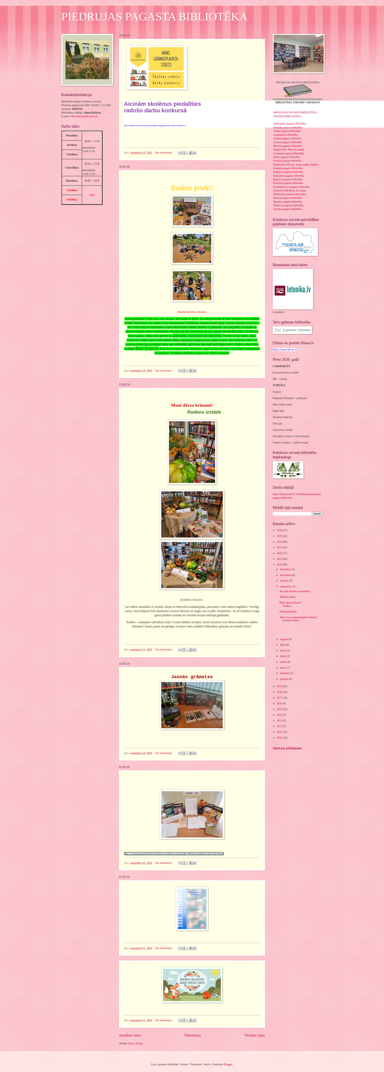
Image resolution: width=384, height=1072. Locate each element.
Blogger (228, 1064)
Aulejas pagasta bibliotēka (287, 138)
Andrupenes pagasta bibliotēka (289, 123)
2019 (280, 686)
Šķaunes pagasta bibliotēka (287, 201)
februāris (285, 673)
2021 (280, 559)
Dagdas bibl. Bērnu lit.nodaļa (288, 149)
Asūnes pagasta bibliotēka (287, 131)
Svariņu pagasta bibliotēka (287, 209)
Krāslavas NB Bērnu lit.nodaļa (289, 190)
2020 (280, 564)
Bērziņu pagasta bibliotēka (287, 145)
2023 (280, 547)
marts (283, 667)
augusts (284, 639)
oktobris (284, 580)
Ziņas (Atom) (135, 1043)
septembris (286, 586)
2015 (280, 709)
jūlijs (283, 644)
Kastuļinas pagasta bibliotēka (288, 175)
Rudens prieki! (287, 596)
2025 (280, 536)
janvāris (284, 679)
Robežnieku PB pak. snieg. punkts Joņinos (295, 164)
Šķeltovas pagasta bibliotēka (288, 205)
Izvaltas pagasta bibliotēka (287, 160)
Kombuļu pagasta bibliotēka (288, 183)
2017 (280, 697)
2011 (280, 732)
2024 (280, 541)
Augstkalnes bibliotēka (285, 134)
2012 (280, 726)
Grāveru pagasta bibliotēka (287, 142)
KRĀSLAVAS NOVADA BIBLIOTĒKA (295, 112)
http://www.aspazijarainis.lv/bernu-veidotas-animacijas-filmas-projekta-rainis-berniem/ (174, 853)
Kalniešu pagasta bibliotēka (288, 168)
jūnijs (283, 650)
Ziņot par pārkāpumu (287, 748)
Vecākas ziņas (254, 1035)
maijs (283, 656)
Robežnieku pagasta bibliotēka (289, 194)
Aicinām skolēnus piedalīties (295, 591)
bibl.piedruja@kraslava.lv (84, 116)
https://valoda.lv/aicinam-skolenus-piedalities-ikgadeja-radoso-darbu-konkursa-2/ (155, 126)
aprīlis (283, 661)
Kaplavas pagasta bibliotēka (288, 171)
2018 (280, 692)
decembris (286, 569)
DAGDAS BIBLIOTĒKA (287, 116)
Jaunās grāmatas (288, 611)
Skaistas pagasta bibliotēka (287, 197)
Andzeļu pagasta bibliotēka (287, 127)
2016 (280, 703)
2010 (280, 737)
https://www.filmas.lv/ (285, 349)
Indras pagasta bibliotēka (286, 157)
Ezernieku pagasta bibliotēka (288, 153)
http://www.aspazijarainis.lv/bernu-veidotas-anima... (298, 619)
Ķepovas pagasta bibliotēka (288, 179)
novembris (286, 575)
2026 (280, 530)
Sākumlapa (192, 1035)
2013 (280, 720)
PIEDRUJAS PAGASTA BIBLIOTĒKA (154, 16)
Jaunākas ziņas (130, 1035)
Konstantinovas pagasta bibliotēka (291, 186)
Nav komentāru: (164, 152)
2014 (280, 714)
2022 (280, 553)
